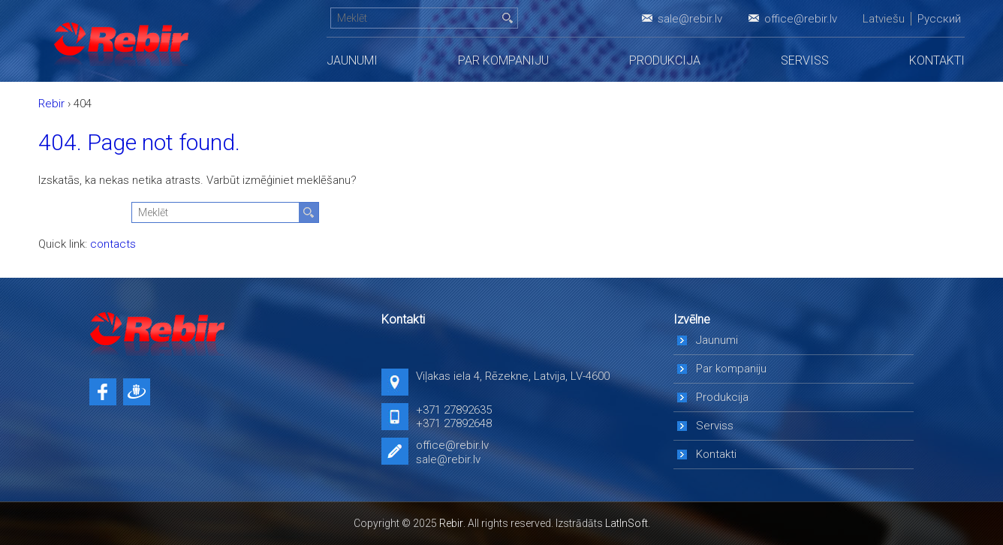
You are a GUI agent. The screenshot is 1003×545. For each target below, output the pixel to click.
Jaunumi (352, 60)
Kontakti (937, 60)
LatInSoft (626, 523)
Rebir (451, 523)
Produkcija (664, 60)
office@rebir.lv (800, 19)
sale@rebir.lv (690, 19)
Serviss (805, 60)
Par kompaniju (503, 60)
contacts (113, 244)
